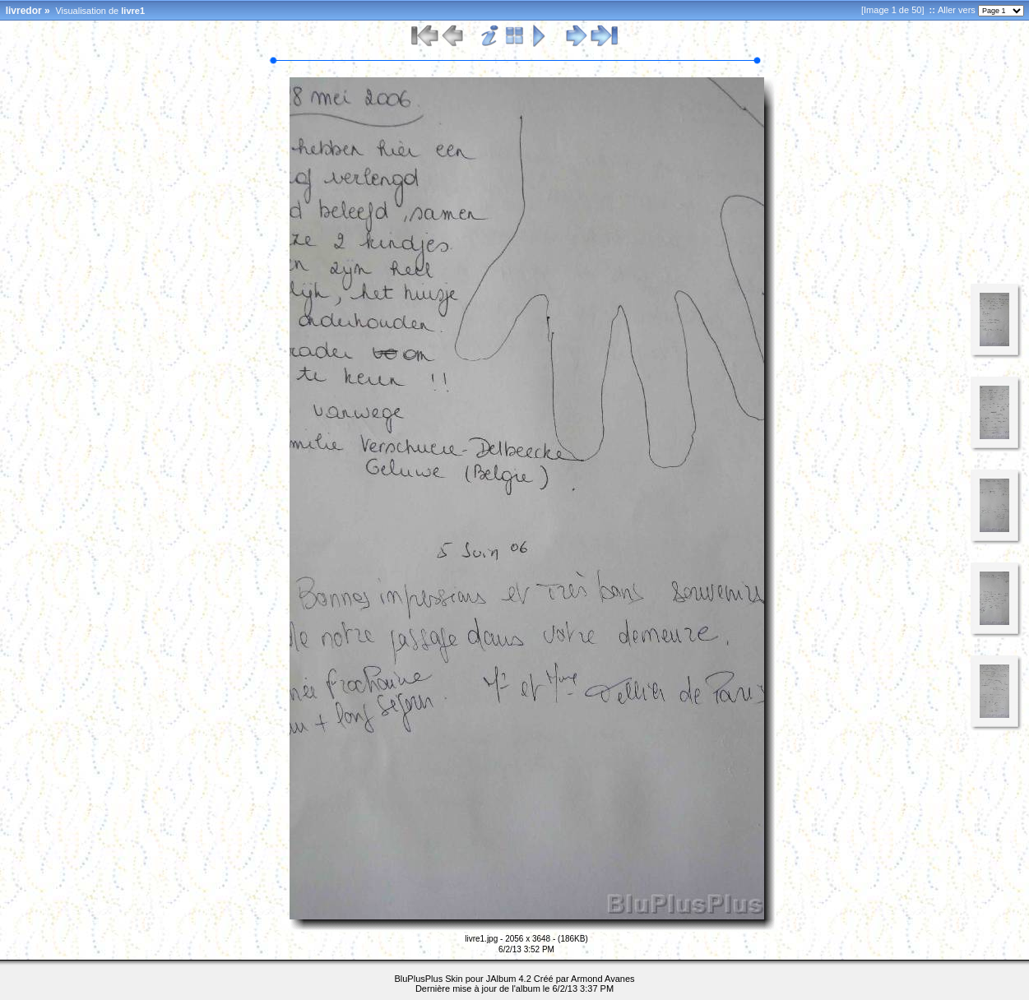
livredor (24, 10)
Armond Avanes (602, 979)
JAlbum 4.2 (508, 979)
